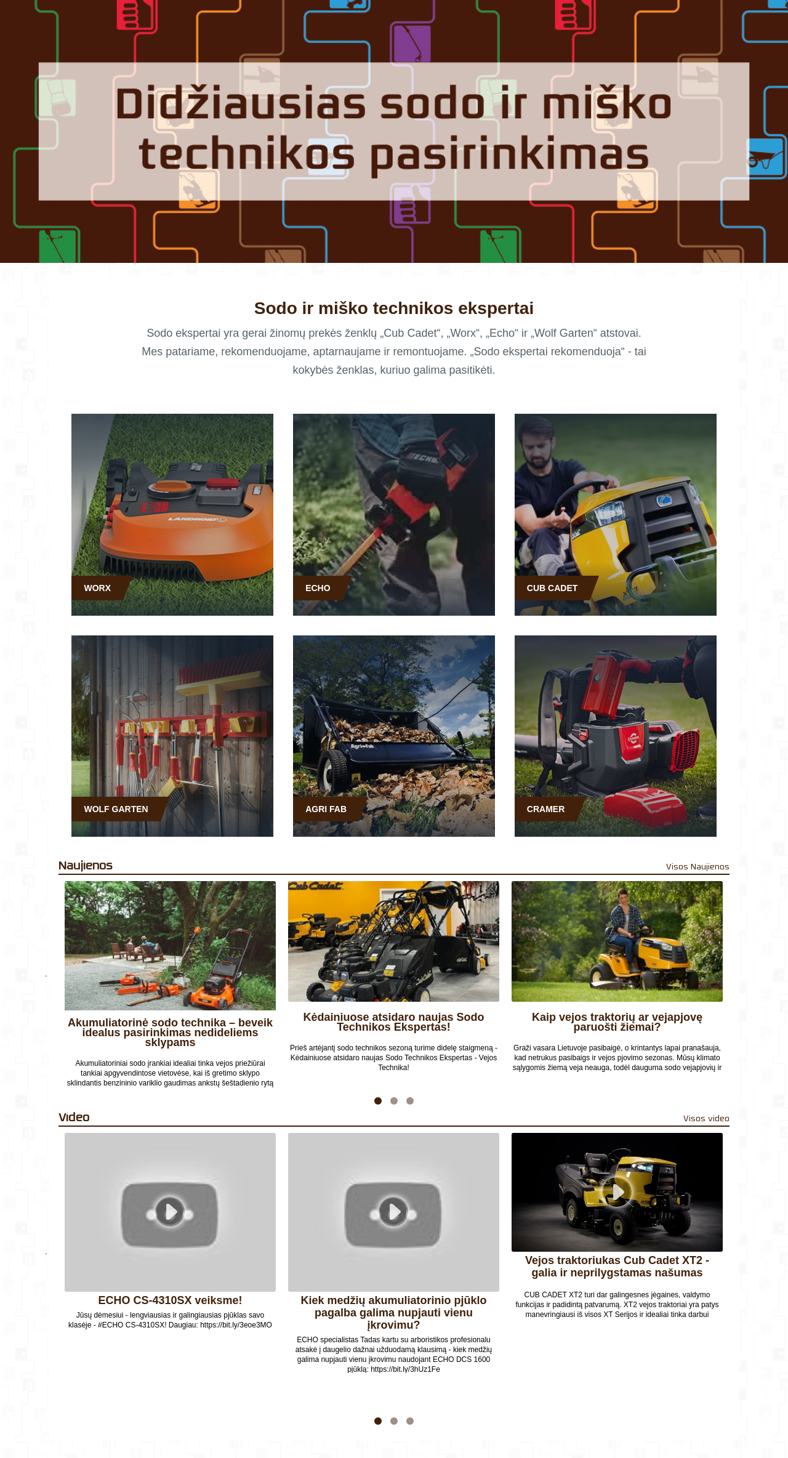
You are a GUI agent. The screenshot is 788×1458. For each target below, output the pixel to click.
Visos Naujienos (698, 866)
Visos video (706, 1118)
